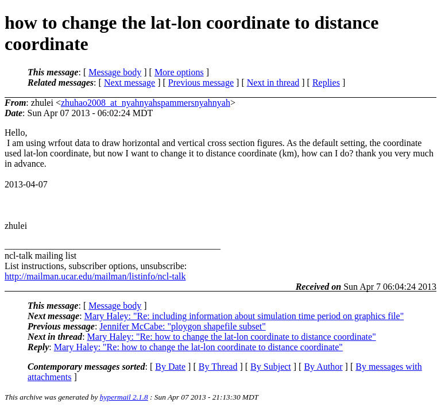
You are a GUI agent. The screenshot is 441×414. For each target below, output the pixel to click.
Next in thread (273, 82)
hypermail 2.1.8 (124, 397)
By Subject (270, 366)
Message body (114, 72)
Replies (326, 82)
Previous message (201, 82)
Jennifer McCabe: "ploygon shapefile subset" (182, 326)
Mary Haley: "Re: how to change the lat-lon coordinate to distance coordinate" (231, 337)
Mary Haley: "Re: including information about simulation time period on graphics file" (244, 316)
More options (179, 72)
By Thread (218, 366)
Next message (129, 82)
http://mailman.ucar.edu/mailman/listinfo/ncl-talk (95, 276)
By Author (323, 366)
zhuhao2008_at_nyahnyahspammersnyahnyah (145, 103)
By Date (170, 366)
